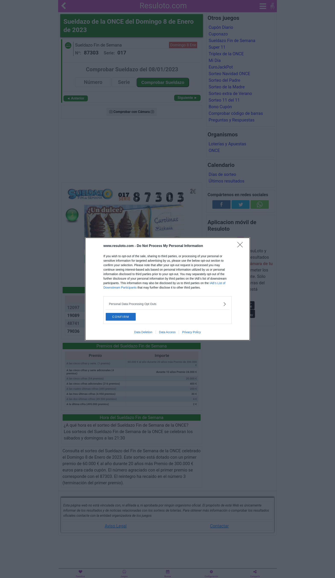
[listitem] (167, 303)
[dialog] (167, 289)
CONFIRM (126, 316)
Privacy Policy (191, 332)
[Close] (241, 246)
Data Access (167, 332)
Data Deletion (143, 332)
